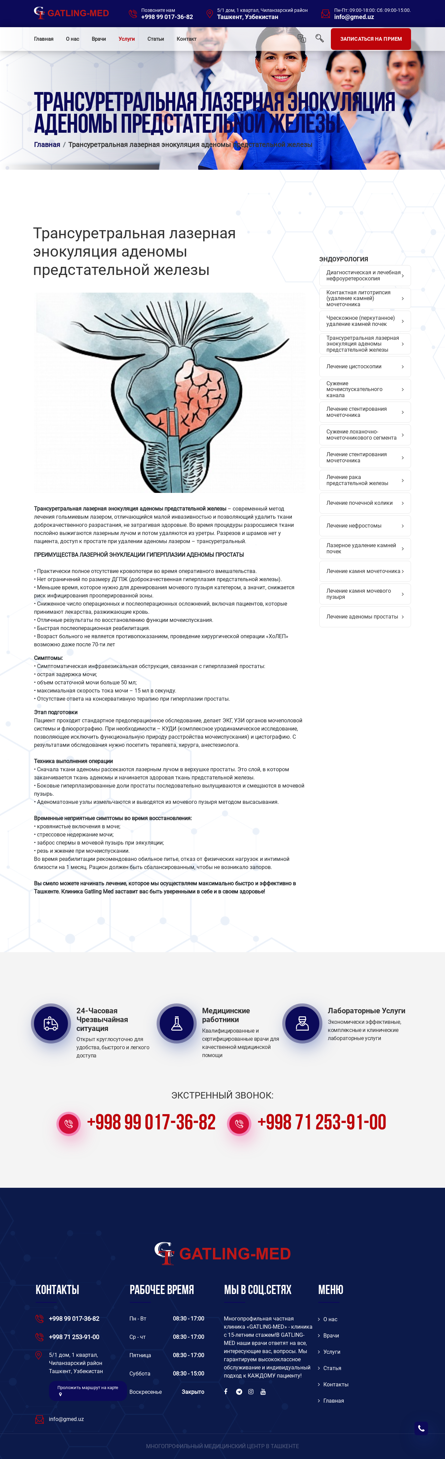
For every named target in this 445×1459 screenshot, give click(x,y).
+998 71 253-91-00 (321, 1124)
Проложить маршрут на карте (87, 1391)
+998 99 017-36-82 (167, 17)
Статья (329, 1368)
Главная (43, 39)
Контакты (333, 1384)
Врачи (99, 39)
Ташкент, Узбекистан (247, 17)
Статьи (155, 39)
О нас (72, 39)
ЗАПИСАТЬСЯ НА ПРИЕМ (371, 39)
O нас (327, 1319)
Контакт (186, 39)
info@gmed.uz (354, 17)
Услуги (127, 39)
